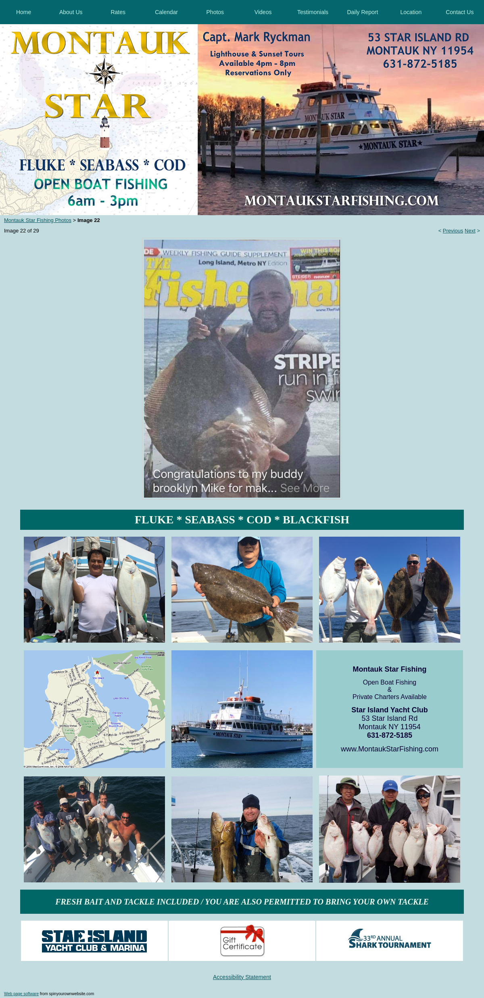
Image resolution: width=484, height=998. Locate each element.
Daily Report (362, 12)
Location (410, 12)
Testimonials (312, 12)
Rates (118, 12)
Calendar (166, 12)
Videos (263, 12)
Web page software (21, 994)
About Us (71, 12)
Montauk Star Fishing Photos (37, 220)
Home (23, 12)
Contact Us (460, 12)
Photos (215, 12)
